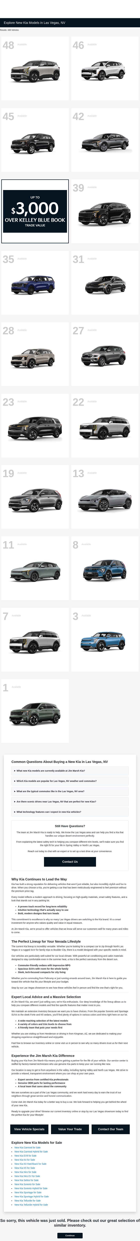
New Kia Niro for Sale (25, 1172)
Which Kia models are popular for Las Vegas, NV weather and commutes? (57, 781)
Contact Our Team (110, 1129)
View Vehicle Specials (29, 1129)
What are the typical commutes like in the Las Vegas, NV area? (50, 791)
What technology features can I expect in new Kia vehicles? (49, 812)
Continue (69, 1235)
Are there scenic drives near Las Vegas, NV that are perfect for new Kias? (56, 801)
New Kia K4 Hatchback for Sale (30, 1164)
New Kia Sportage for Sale (28, 1192)
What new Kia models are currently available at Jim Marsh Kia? (51, 770)
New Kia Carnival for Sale (28, 1147)
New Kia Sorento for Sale (27, 1184)
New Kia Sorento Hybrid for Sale (31, 1188)
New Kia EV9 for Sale (26, 1155)
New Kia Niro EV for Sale (27, 1176)
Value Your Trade (70, 1129)
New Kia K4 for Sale (25, 1159)
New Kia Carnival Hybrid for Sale (31, 1151)
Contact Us (70, 861)
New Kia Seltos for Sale (26, 1180)
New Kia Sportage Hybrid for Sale (32, 1196)
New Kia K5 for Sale (25, 1168)
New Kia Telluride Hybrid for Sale (31, 1204)
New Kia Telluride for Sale (28, 1200)
